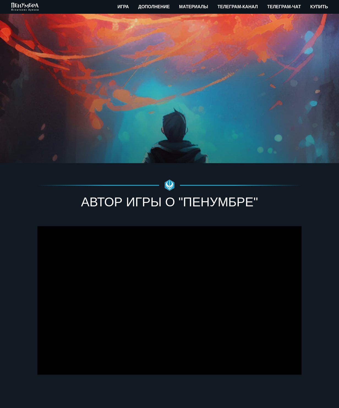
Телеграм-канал (237, 6)
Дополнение (154, 6)
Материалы (193, 6)
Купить (319, 6)
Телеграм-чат (284, 6)
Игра (123, 6)
